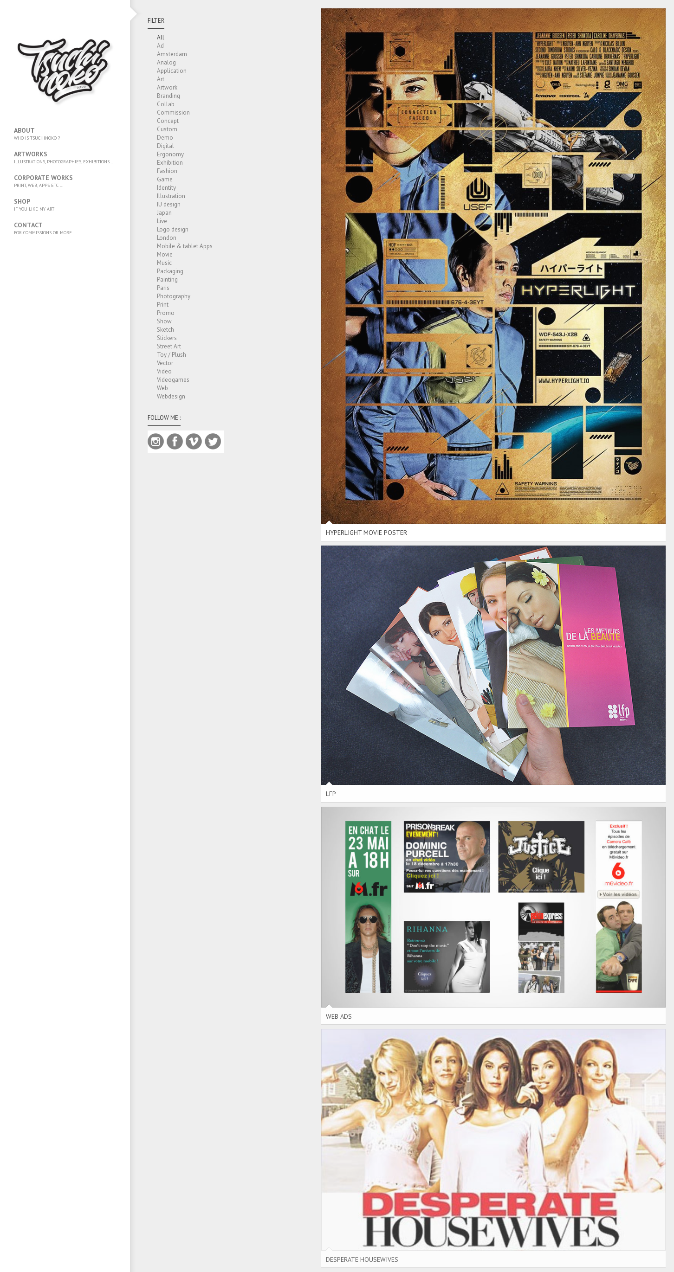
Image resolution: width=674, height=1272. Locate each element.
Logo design (172, 229)
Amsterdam (172, 54)
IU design (169, 204)
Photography (173, 296)
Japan (164, 213)
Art (160, 79)
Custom (167, 129)
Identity (166, 188)
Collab (166, 104)
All (160, 37)
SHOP (65, 204)
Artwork (167, 87)
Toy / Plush (171, 355)
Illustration (171, 196)
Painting (167, 279)
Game (165, 179)
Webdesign (171, 396)
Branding (168, 96)
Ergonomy (170, 154)
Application (172, 71)
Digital (165, 146)
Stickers (167, 338)
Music (164, 263)
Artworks (65, 157)
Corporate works (65, 180)
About (65, 133)
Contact (65, 228)
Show (164, 321)
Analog (166, 62)
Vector (165, 363)
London (166, 238)
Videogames (173, 380)
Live (162, 221)
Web (162, 388)
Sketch (165, 330)
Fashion (167, 171)
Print (162, 304)
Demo (165, 137)
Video (164, 371)
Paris (163, 288)
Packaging (170, 271)
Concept (168, 121)
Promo (166, 313)
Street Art (169, 346)
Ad (160, 46)
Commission (173, 112)
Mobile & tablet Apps (185, 246)
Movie (165, 254)
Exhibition (170, 163)
